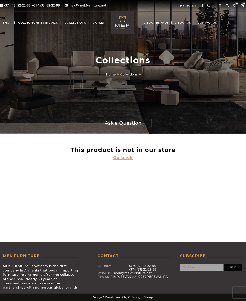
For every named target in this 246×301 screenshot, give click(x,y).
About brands (156, 22)
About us (183, 22)
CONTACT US (207, 22)
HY (182, 5)
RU (188, 5)
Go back (123, 157)
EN (194, 5)
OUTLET (99, 22)
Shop (7, 22)
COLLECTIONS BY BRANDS (38, 22)
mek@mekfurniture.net (85, 5)
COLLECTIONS (75, 22)
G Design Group (140, 297)
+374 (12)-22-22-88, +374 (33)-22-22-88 (30, 5)
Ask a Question (123, 123)
